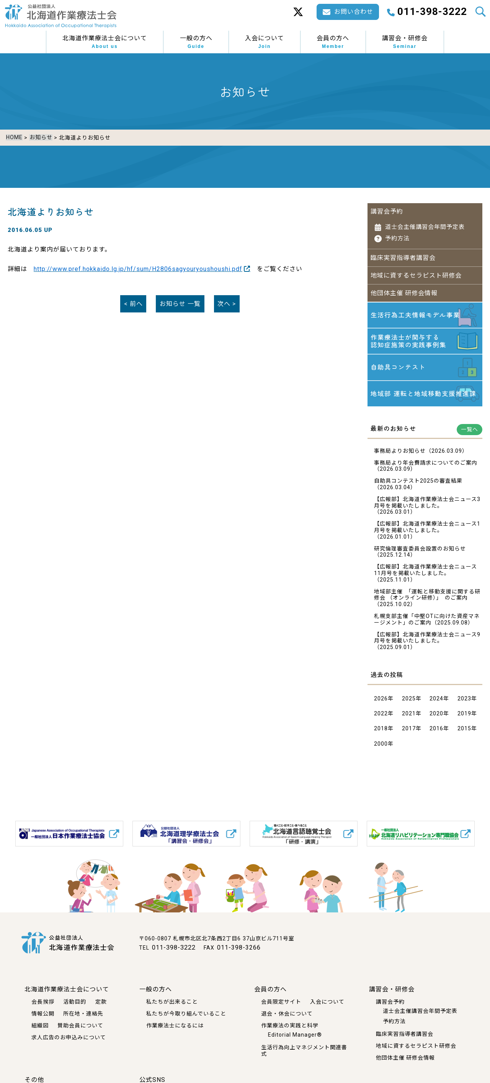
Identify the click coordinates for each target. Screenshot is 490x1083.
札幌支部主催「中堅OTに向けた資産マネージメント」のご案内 (427, 623)
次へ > (226, 299)
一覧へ (469, 434)
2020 (436, 718)
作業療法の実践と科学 (289, 1025)
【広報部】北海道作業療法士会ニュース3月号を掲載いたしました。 (427, 506)
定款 (101, 1002)
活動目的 (74, 1002)
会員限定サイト (281, 1002)
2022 (381, 718)
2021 (409, 718)
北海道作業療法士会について (104, 42)
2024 (436, 703)
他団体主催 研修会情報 (404, 288)
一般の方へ (196, 42)
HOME (14, 138)
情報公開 (42, 1014)
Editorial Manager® (295, 1034)
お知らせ (40, 138)
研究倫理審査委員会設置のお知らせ (420, 553)
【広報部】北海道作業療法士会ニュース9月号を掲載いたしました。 (427, 642)
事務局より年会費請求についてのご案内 (425, 467)
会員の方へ (333, 42)
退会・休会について (287, 1014)
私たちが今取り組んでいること (186, 1014)
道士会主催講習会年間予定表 (425, 222)
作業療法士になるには (175, 1025)
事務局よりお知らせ (400, 455)
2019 (464, 718)
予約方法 (397, 234)
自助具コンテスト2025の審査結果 (418, 485)
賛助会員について (80, 1025)
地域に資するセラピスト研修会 (416, 270)
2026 (381, 703)
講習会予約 (387, 207)
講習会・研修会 (405, 42)
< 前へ (133, 299)
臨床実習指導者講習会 (403, 253)
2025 (409, 703)
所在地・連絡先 (83, 1014)
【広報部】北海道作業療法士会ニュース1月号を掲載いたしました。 (427, 531)
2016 (436, 733)
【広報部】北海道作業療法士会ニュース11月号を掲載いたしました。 (425, 574)
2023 (464, 703)
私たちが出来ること (172, 1002)
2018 (381, 733)
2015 (464, 733)
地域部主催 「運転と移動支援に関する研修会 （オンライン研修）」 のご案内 (427, 599)
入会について (264, 42)
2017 (409, 733)
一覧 (180, 299)
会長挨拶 (42, 1002)
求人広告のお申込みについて (68, 1037)
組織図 (40, 1025)
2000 (381, 748)
